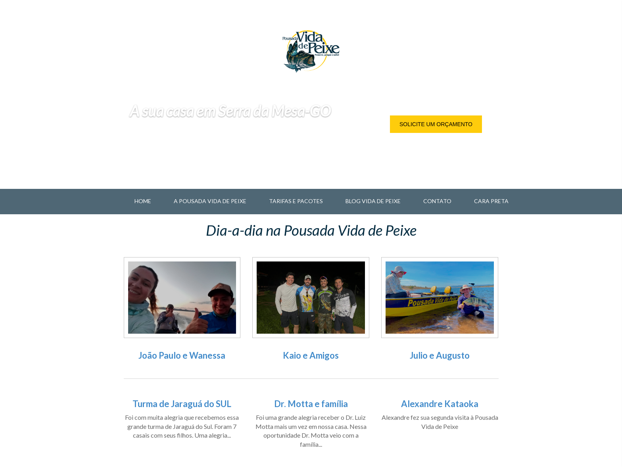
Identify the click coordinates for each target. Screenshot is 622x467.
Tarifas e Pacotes (296, 201)
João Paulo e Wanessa (181, 355)
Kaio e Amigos (311, 355)
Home (142, 201)
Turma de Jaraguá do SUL (181, 403)
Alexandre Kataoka (439, 403)
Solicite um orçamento (435, 124)
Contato (437, 201)
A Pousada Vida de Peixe (210, 201)
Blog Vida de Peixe (373, 201)
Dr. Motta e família (311, 403)
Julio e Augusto (440, 355)
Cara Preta (491, 201)
